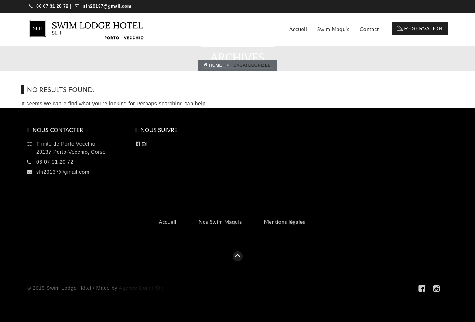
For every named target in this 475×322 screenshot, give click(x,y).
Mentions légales (284, 221)
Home (213, 65)
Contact (369, 29)
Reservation (419, 28)
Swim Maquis (333, 29)
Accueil (298, 29)
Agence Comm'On (141, 288)
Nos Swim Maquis (220, 221)
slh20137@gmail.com (106, 6)
